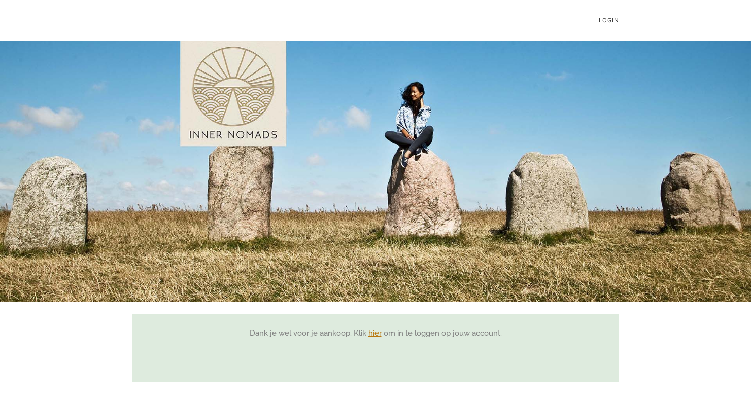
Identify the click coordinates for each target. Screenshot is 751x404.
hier (375, 333)
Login (609, 20)
